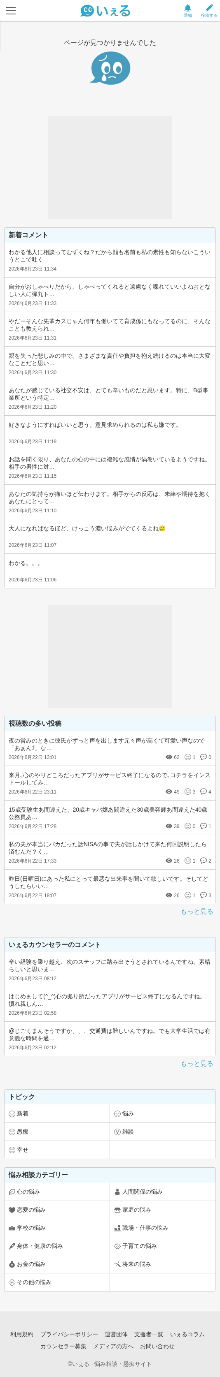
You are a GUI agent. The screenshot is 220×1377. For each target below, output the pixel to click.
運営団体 (116, 1334)
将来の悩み (136, 1264)
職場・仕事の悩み (145, 1227)
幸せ (22, 1149)
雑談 (128, 1131)
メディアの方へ (113, 1346)
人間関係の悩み (142, 1191)
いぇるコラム (187, 1334)
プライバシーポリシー (69, 1334)
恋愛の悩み (31, 1209)
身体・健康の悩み (40, 1246)
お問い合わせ (157, 1346)
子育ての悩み (139, 1246)
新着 (22, 1113)
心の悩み (28, 1191)
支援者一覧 (148, 1334)
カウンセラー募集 (63, 1346)
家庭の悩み (136, 1209)
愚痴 (22, 1131)
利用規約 (21, 1334)
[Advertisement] (110, 167)
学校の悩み (31, 1227)
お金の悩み (31, 1264)
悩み (128, 1113)
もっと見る (196, 911)
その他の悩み (34, 1282)
